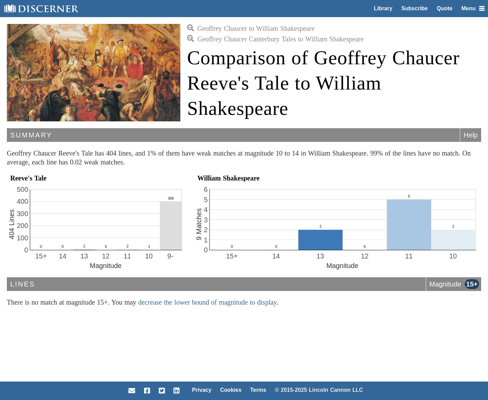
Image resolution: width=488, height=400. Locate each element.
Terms (258, 390)
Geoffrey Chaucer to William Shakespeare (250, 28)
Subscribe (414, 8)
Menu (473, 8)
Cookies (230, 390)
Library (383, 8)
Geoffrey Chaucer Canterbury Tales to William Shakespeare (275, 39)
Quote (444, 8)
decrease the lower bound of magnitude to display (207, 302)
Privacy (201, 390)
